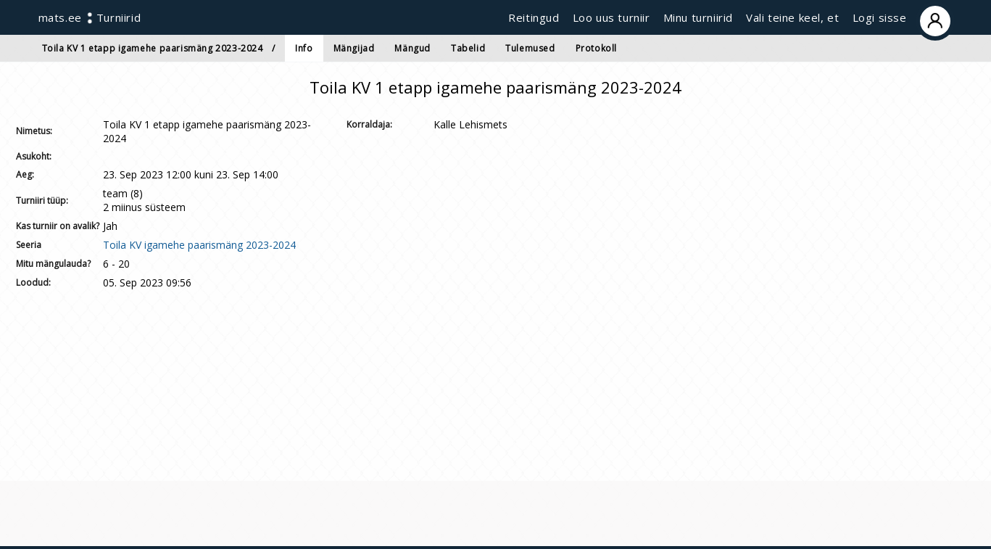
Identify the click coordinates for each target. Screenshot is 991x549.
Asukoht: (33, 156)
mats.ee (60, 17)
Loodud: (33, 282)
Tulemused (530, 48)
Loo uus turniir (611, 17)
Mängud (412, 48)
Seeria (28, 245)
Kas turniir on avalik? (57, 226)
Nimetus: (34, 131)
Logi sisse (903, 17)
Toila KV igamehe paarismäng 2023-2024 (199, 245)
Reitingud (533, 17)
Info (303, 48)
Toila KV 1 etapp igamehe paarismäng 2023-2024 (152, 48)
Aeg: (25, 174)
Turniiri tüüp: (42, 200)
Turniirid (118, 17)
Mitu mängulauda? (53, 263)
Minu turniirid (698, 17)
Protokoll (596, 48)
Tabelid (468, 48)
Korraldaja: (369, 124)
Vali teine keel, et (792, 17)
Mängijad (354, 48)
